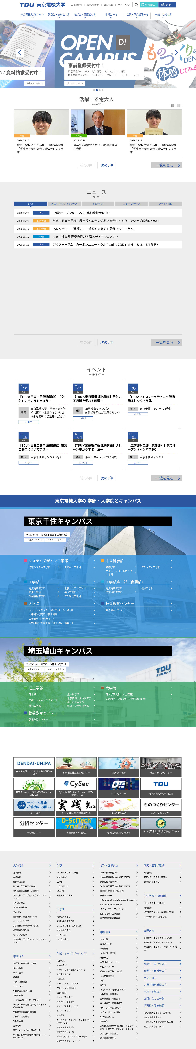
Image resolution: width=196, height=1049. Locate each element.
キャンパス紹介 (20, 856)
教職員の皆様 (28, 1032)
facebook (87, 1025)
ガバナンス (18, 907)
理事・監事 (18, 894)
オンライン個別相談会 (66, 909)
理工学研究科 (62, 861)
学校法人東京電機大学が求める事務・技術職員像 (29, 928)
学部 (59, 787)
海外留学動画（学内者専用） (113, 812)
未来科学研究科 (63, 851)
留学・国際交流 (109, 787)
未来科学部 (114, 482)
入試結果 (61, 900)
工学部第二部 (62, 808)
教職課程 (104, 870)
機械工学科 (70, 513)
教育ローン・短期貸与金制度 (112, 911)
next (176, 53)
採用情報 (42, 1032)
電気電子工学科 (37, 510)
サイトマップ (124, 4)
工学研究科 (62, 856)
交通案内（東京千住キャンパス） (158, 859)
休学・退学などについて (111, 929)
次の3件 (106, 166)
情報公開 (17, 833)
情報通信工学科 (72, 517)
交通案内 (78, 4)
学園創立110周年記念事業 (24, 933)
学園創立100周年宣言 (22, 912)
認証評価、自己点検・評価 (25, 838)
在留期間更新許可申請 (110, 839)
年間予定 (104, 879)
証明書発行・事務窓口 (110, 920)
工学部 (34, 503)
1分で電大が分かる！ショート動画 (72, 958)
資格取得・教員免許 (65, 992)
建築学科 (110, 489)
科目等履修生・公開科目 (154, 824)
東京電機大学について (33, 14)
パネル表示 (173, 105)
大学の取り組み (20, 829)
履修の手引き (106, 865)
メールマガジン (63, 932)
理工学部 (36, 609)
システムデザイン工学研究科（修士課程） (51, 531)
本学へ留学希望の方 (109, 794)
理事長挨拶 (18, 889)
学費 (102, 902)
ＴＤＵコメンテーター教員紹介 (27, 921)
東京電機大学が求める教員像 (26, 847)
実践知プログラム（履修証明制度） (159, 833)
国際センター (106, 817)
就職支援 (61, 988)
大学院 (34, 525)
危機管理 (17, 947)
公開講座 (61, 997)
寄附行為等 (18, 942)
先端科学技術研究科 (65, 842)
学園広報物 (18, 917)
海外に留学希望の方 (109, 803)
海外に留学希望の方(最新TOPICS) (115, 808)
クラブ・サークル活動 (110, 933)
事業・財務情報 (20, 903)
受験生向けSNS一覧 (65, 953)
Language (108, 4)
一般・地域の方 (163, 14)
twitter (97, 1025)
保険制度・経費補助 (109, 915)
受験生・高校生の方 (59, 14)
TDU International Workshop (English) (117, 821)
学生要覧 (104, 861)
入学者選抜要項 (63, 896)
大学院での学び (63, 838)
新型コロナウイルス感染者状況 (27, 951)
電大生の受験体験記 (65, 949)
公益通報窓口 (100, 1032)
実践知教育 (62, 1006)
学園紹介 (18, 878)
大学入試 (61, 882)
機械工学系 (35, 627)
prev (20, 53)
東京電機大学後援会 (109, 955)
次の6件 (106, 399)
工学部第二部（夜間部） (125, 503)
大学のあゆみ (19, 824)
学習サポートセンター (110, 883)
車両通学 (104, 943)
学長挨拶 (17, 798)
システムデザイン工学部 (48, 482)
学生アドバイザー (108, 888)
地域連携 (148, 829)
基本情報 (17, 794)
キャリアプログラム (68, 976)
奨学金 (103, 906)
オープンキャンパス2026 (67, 905)
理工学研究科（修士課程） (120, 616)
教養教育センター (120, 525)
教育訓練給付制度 (108, 959)
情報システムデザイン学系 (43, 621)
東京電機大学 (36, 1041)
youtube (107, 1025)
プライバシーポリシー (142, 1032)
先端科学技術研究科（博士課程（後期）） (51, 544)
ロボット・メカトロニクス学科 (119, 494)
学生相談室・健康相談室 (111, 924)
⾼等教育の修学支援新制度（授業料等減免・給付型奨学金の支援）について (116, 949)
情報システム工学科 (39, 489)
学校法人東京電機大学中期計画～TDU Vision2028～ (29, 958)
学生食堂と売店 (107, 938)
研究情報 (148, 794)
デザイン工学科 (72, 489)
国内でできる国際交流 (110, 835)
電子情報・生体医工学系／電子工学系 (79, 621)
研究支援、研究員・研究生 (155, 798)
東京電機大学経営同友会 (154, 948)
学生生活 (105, 854)
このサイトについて (119, 1032)
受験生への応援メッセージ (68, 962)
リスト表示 (179, 105)
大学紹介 (18, 787)
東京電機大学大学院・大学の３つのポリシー (29, 818)
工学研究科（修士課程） (42, 540)
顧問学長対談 (19, 803)
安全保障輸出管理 (151, 803)
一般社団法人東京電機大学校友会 (158, 943)
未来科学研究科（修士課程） (44, 536)
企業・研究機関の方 (137, 14)
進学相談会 (62, 914)
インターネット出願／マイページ (71, 891)
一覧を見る (165, 166)
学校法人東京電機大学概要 (25, 885)
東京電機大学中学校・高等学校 (157, 934)
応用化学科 (35, 513)
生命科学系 (73, 616)
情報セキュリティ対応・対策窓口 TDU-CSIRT (70, 1032)
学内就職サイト (63, 983)
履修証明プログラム (65, 1002)
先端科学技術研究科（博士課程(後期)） (127, 620)
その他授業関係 (107, 897)
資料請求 (150, 5)
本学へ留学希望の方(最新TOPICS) (115, 798)
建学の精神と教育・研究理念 (26, 812)
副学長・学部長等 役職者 (24, 808)
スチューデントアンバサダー (112, 830)
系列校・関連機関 (21, 938)
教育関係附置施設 (21, 851)
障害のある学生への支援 (111, 893)
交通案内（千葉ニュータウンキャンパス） (160, 870)
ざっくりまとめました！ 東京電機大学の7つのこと (73, 943)
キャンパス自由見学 (65, 923)
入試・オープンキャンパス (72, 875)
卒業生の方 (111, 14)
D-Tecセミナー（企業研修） (156, 838)
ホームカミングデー (22, 842)
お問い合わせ (93, 4)
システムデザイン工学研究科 (69, 847)
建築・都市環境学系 (78, 627)
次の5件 (106, 264)
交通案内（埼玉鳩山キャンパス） (158, 864)
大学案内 (61, 936)
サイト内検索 (139, 4)
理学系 (32, 616)
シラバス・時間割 (108, 874)
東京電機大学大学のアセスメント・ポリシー (29, 862)
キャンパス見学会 (64, 918)
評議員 (16, 898)
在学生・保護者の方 (85, 14)
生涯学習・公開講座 (155, 817)
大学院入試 (62, 886)
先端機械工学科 (37, 517)
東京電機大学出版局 (152, 939)
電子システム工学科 (75, 510)
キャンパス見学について (67, 927)
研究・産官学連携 (154, 787)
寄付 (169, 5)
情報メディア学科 (150, 489)
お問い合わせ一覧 (154, 920)
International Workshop (111, 826)
